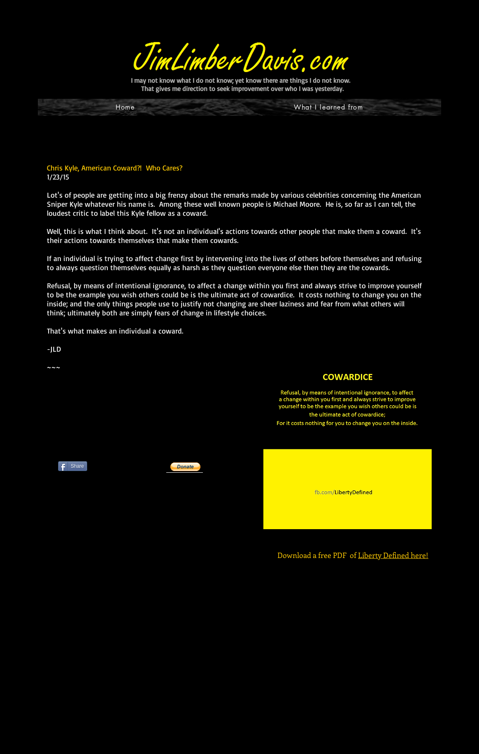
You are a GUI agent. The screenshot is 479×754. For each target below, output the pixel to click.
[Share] (72, 466)
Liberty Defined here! (393, 555)
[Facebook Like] (109, 489)
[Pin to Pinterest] (68, 530)
